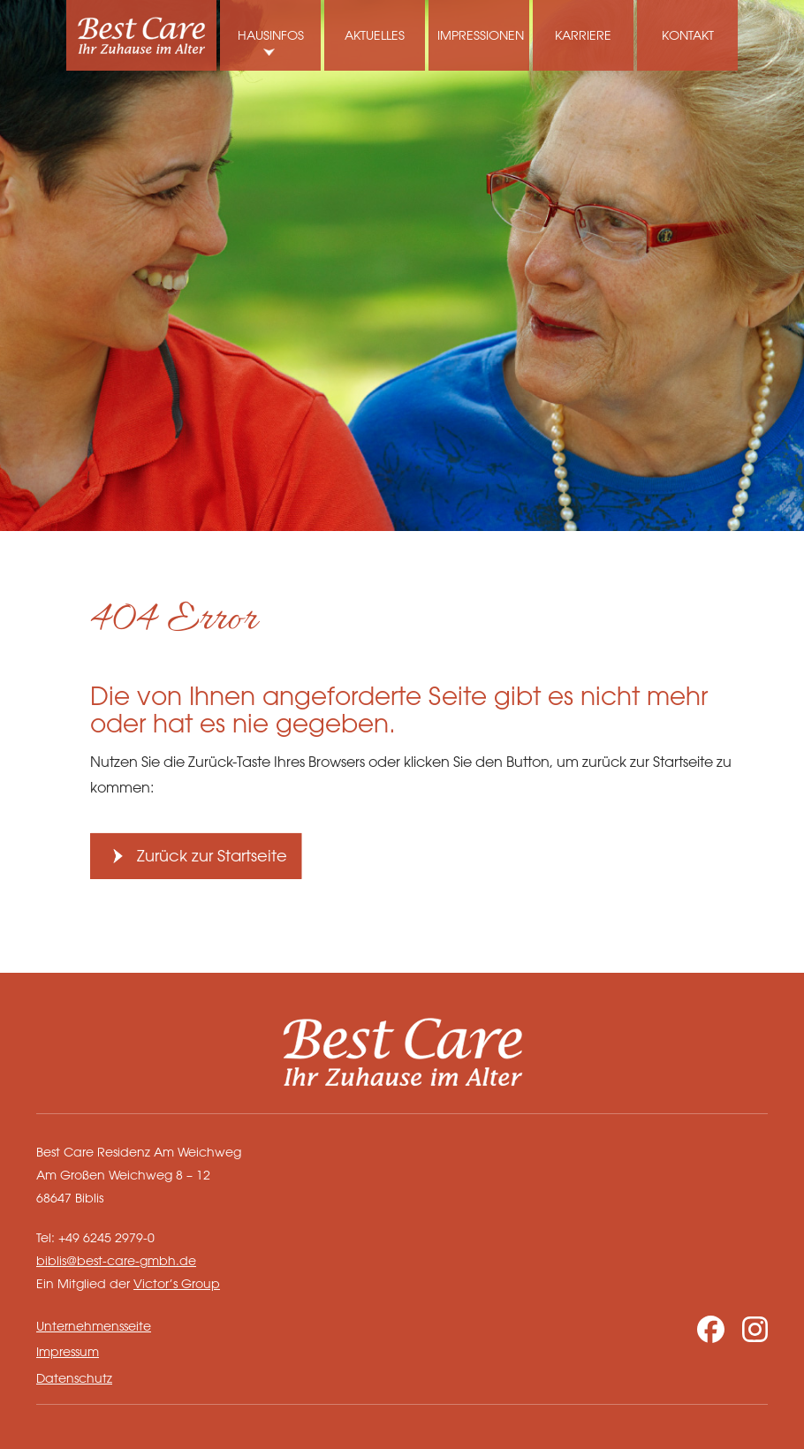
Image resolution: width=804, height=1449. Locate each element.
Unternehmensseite (93, 1325)
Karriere (583, 34)
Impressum (67, 1351)
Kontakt (688, 34)
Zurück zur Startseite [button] (212, 855)
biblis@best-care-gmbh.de (116, 1260)
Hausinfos (271, 34)
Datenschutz (74, 1377)
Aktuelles (375, 34)
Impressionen (480, 34)
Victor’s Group (176, 1283)
